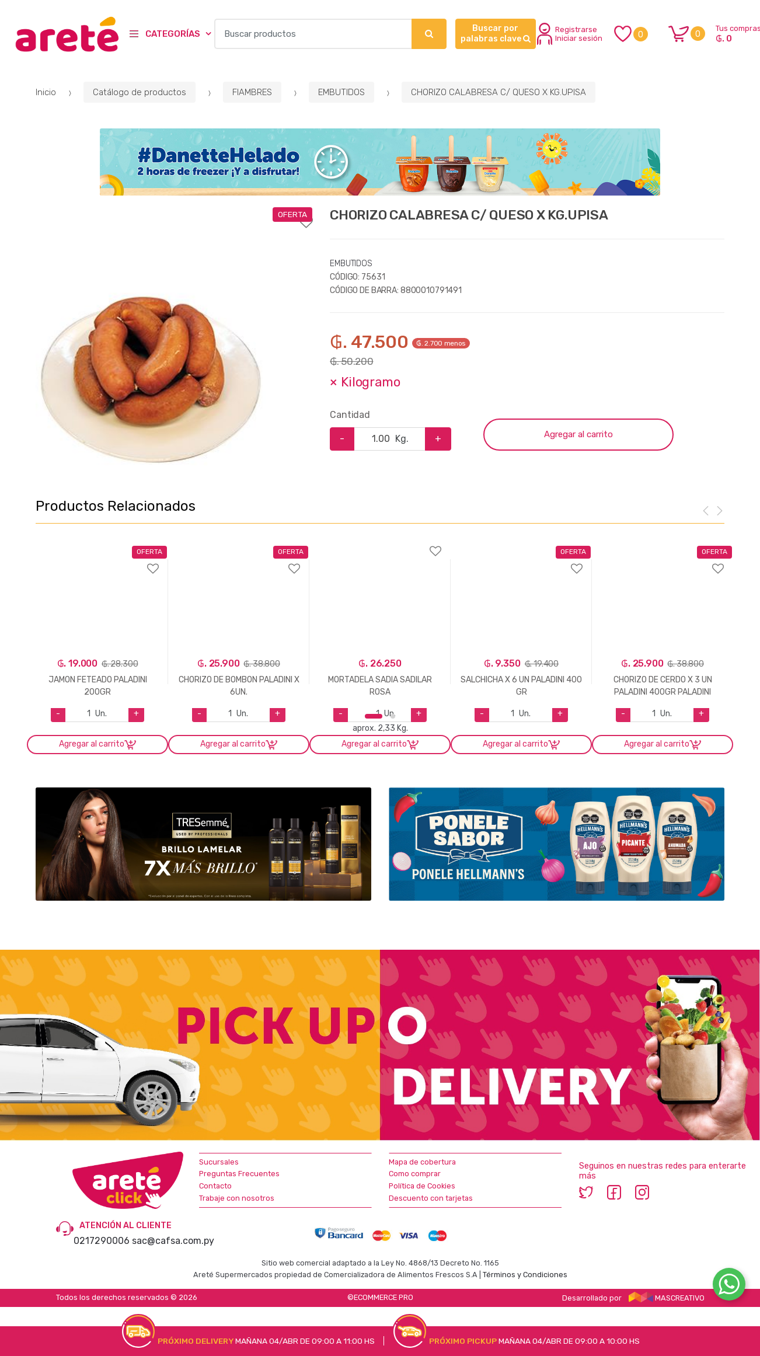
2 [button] (393, 716)
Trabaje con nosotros (236, 1198)
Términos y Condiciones (525, 1274)
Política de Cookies (422, 1185)
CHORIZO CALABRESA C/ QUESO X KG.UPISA (498, 92)
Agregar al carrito (578, 434)
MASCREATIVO (667, 1298)
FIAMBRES (252, 92)
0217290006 (102, 1240)
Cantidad (350, 414)
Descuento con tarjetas (431, 1198)
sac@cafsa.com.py (173, 1240)
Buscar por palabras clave (496, 33)
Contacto (215, 1185)
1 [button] (373, 716)
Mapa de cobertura (422, 1162)
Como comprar (415, 1173)
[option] (151, 340)
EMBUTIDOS (341, 92)
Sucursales (219, 1162)
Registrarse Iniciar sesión (569, 34)
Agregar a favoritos (174, 214)
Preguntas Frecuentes (239, 1173)
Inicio (46, 92)
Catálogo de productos (139, 92)
